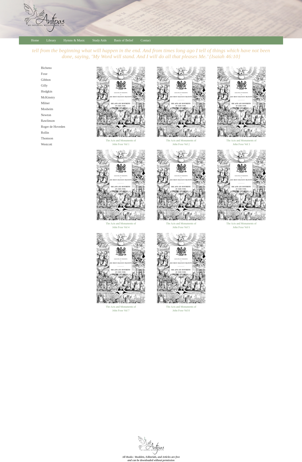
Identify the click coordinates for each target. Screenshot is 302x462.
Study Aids (99, 40)
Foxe (44, 74)
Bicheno (46, 68)
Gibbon (46, 79)
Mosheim (47, 109)
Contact (146, 40)
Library (51, 40)
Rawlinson (48, 120)
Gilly (44, 85)
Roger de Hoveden (53, 126)
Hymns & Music (74, 40)
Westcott (46, 144)
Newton (46, 115)
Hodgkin (46, 91)
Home (35, 40)
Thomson (47, 138)
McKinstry (48, 97)
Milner (45, 103)
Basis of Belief (123, 40)
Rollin (45, 132)
